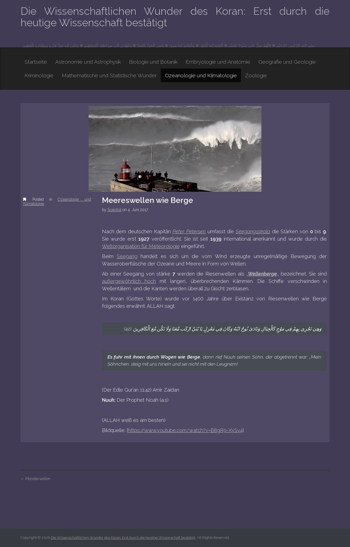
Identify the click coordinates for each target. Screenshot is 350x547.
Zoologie (256, 75)
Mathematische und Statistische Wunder (109, 75)
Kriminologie (39, 75)
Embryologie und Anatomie (218, 62)
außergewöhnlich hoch (129, 281)
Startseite (36, 62)
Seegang (127, 256)
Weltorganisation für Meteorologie (141, 246)
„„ (262, 274)
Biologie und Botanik (153, 62)
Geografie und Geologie (287, 62)
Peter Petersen (189, 231)
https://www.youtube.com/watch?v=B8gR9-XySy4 (185, 430)
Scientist (114, 210)
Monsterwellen (35, 479)
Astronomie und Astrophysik (88, 62)
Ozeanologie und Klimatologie (201, 75)
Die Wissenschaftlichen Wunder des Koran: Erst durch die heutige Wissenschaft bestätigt (175, 17)
